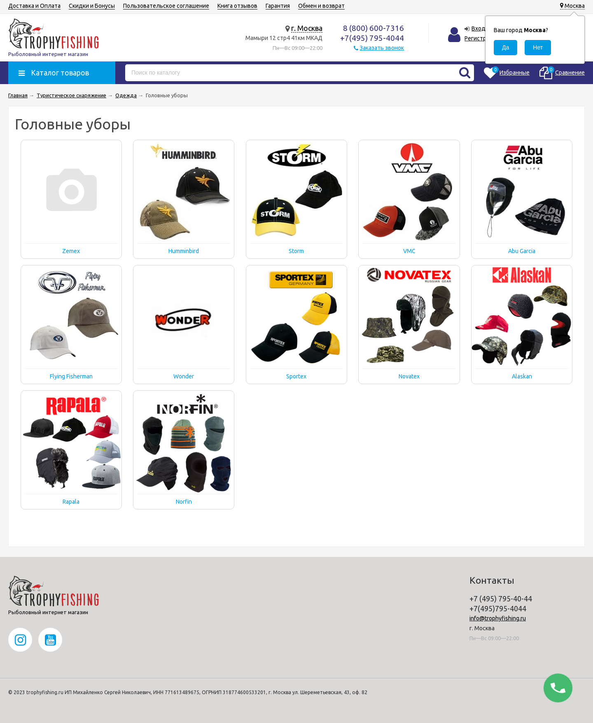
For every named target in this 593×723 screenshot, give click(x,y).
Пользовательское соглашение (166, 5)
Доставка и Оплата (34, 5)
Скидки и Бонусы (92, 5)
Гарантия (278, 5)
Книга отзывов (237, 5)
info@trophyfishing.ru (497, 618)
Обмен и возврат (321, 5)
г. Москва (306, 28)
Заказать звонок (382, 48)
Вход (479, 28)
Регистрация (482, 38)
